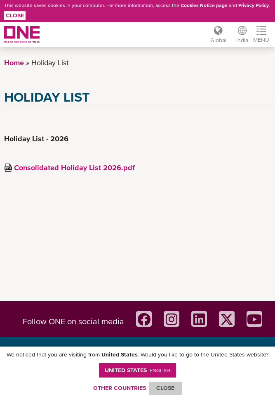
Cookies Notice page (204, 5)
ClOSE (165, 388)
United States (137, 370)
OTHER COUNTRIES (119, 388)
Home (14, 62)
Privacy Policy (253, 5)
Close (15, 15)
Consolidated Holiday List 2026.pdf (74, 167)
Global (218, 40)
